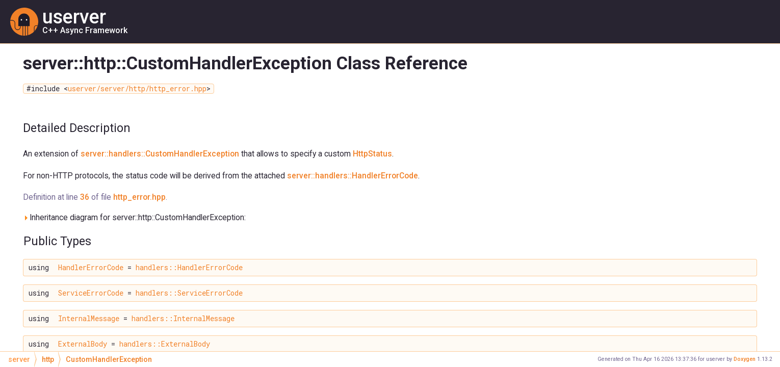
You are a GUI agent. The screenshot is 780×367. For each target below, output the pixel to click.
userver (74, 17)
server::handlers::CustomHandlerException (160, 154)
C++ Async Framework (84, 30)
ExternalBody (82, 344)
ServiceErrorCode (90, 293)
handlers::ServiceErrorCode (189, 293)
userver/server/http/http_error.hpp (137, 88)
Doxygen (745, 359)
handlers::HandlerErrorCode (189, 267)
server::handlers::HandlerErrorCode (352, 175)
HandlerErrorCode (90, 267)
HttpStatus (372, 154)
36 (84, 197)
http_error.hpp (139, 197)
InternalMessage (88, 318)
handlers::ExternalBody (164, 344)
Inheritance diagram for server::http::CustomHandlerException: (134, 217)
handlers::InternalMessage (183, 318)
